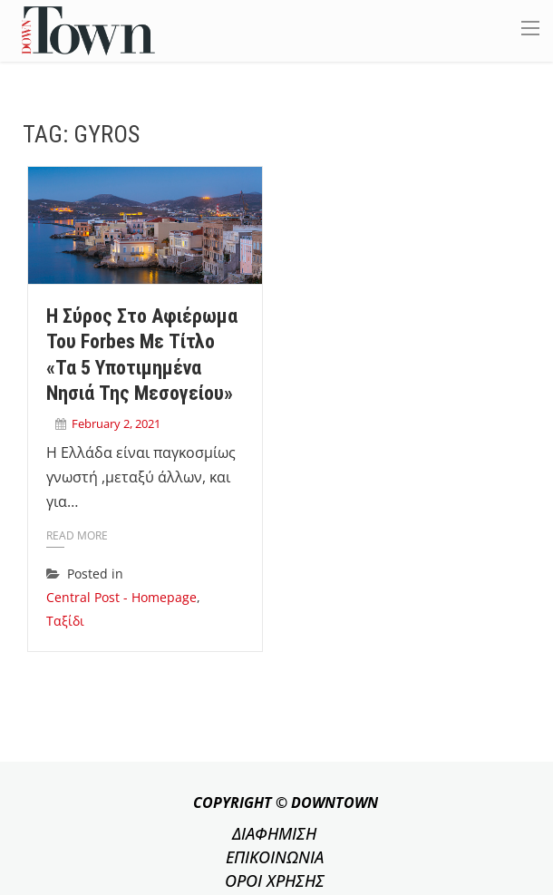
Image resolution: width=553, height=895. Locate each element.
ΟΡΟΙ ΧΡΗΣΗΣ (275, 880)
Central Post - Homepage (121, 597)
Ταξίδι (65, 620)
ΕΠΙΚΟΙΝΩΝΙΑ (275, 857)
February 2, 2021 (116, 423)
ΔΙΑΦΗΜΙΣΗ (274, 833)
